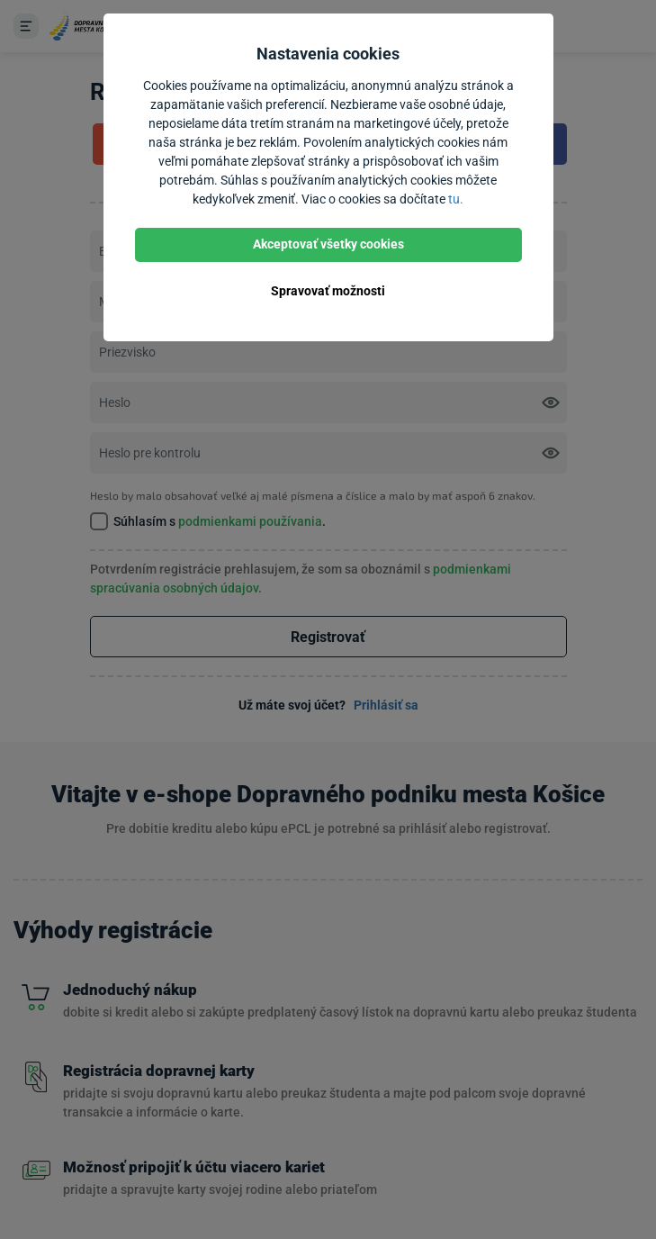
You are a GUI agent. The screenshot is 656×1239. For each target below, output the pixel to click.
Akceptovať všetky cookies (328, 244)
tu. (455, 199)
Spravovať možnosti (328, 291)
